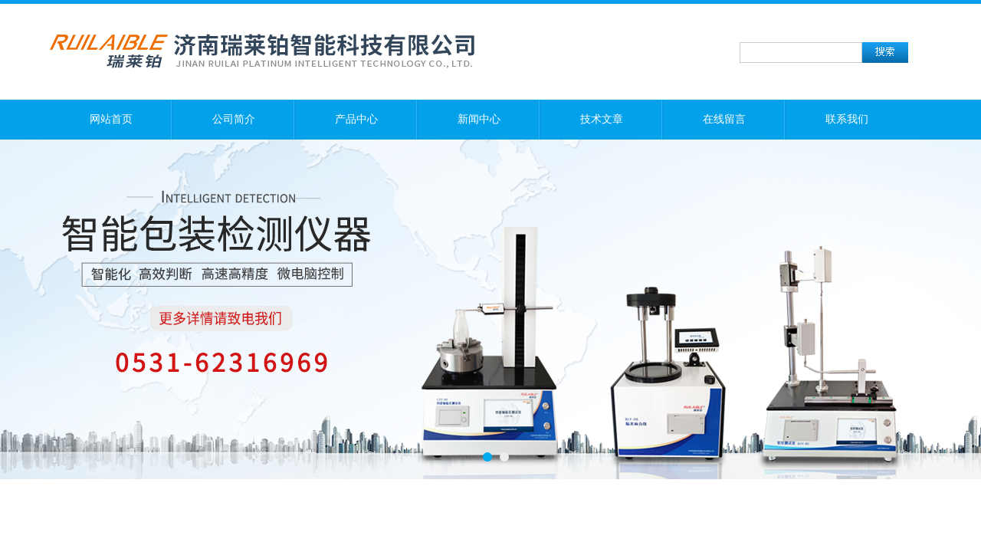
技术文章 (601, 119)
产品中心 (356, 119)
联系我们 (846, 119)
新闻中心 (479, 119)
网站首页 (111, 119)
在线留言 (724, 119)
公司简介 (233, 119)
